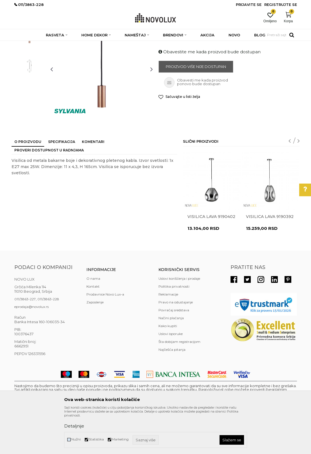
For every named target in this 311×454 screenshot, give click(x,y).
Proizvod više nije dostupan (196, 107)
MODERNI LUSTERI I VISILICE (134, 44)
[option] (29, 75)
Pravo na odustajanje (175, 343)
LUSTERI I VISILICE (91, 44)
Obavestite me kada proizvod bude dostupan (209, 92)
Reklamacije (168, 335)
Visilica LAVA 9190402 (211, 257)
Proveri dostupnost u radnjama (49, 191)
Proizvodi (44, 44)
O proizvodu (27, 182)
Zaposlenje (95, 343)
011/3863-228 (48, 340)
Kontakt (93, 327)
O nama (93, 319)
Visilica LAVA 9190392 (270, 257)
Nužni (76, 439)
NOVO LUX (23, 44)
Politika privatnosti (173, 327)
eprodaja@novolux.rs (31, 347)
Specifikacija (61, 182)
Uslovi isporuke (170, 375)
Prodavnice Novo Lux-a (105, 335)
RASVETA (64, 44)
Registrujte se (280, 4)
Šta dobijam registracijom (179, 382)
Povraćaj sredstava (173, 351)
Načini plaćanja (171, 359)
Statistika (96, 439)
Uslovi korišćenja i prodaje (179, 319)
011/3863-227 (25, 340)
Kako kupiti (167, 367)
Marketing (120, 439)
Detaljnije (74, 426)
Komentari (93, 182)
